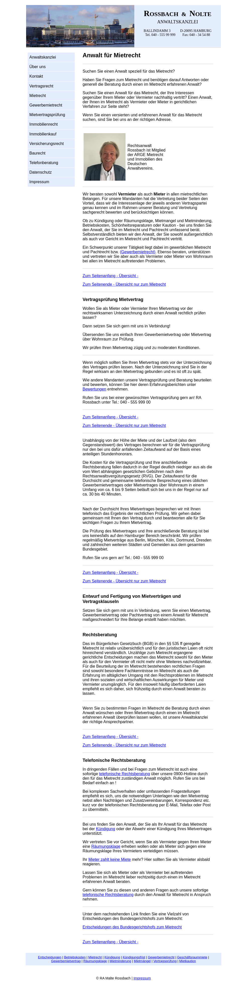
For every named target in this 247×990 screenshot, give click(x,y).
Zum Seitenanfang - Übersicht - (110, 276)
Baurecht (37, 153)
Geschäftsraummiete (192, 957)
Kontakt (36, 76)
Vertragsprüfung (165, 961)
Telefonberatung (43, 163)
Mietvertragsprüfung (47, 115)
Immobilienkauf (42, 134)
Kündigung (105, 829)
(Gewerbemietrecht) (137, 252)
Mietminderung (120, 961)
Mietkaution (187, 961)
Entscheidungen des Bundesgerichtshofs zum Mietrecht (132, 927)
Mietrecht (37, 95)
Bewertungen (94, 389)
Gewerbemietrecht (45, 105)
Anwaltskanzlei (42, 57)
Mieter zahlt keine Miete (109, 859)
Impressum (39, 182)
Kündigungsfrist (134, 957)
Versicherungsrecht (46, 143)
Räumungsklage (105, 846)
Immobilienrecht (43, 124)
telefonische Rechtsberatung (124, 774)
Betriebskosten (75, 957)
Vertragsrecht (41, 86)
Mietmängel (142, 961)
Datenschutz (40, 172)
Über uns (37, 67)
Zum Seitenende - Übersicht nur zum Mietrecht (124, 284)
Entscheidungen (49, 957)
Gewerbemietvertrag (66, 961)
